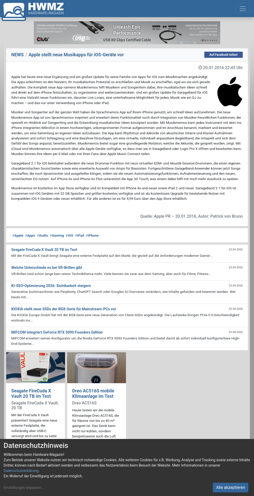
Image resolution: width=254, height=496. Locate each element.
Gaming (57, 235)
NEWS (17, 54)
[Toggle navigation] (243, 9)
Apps (30, 235)
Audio (42, 235)
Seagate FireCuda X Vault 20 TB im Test (31, 393)
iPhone (92, 235)
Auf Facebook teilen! (223, 55)
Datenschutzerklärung (21, 471)
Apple (17, 235)
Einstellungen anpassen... (24, 488)
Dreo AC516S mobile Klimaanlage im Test (93, 393)
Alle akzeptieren (230, 487)
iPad (79, 235)
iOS (69, 235)
